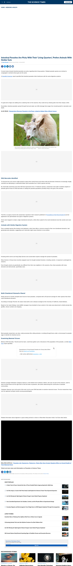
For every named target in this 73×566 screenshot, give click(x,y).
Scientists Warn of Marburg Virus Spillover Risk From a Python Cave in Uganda (23, 516)
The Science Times (36, 2)
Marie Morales (5, 62)
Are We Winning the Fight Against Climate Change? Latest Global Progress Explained (26, 496)
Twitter (5, 66)
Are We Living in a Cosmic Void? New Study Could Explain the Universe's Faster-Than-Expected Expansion (31, 490)
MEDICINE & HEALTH (11, 7)
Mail (13, 66)
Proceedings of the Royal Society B (55, 214)
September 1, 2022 (37, 354)
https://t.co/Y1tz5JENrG (29, 351)
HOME (3, 7)
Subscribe (68, 2)
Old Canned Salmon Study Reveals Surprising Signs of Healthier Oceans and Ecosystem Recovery (28, 533)
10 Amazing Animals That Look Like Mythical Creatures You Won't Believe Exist (23, 522)
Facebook (2, 66)
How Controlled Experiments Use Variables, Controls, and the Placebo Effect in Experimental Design (30, 501)
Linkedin (7, 66)
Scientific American (7, 76)
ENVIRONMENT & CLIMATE (6, 563)
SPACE (57, 563)
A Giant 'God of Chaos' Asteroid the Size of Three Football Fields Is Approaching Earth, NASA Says (29, 485)
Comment (10, 66)
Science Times (46, 473)
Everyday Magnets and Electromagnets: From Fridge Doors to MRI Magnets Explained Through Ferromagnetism (33, 507)
